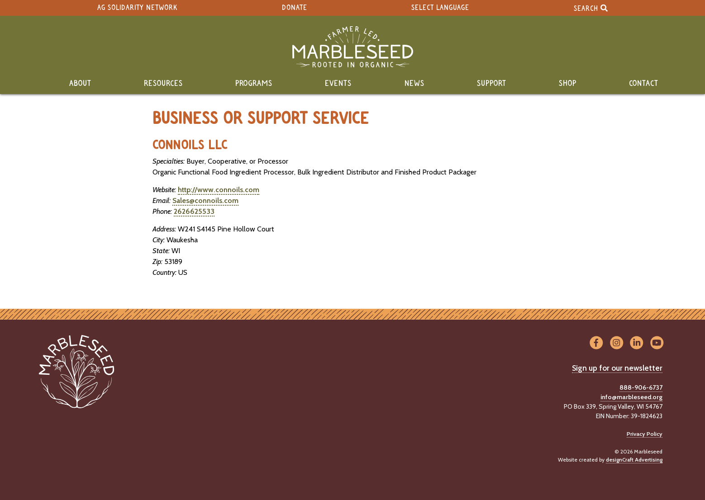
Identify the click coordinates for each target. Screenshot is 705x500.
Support (491, 84)
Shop (567, 84)
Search (591, 8)
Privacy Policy (644, 433)
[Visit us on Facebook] (596, 343)
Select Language (440, 8)
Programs (253, 84)
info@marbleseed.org (631, 397)
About (80, 84)
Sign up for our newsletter (617, 368)
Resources (163, 84)
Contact (643, 84)
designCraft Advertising (634, 459)
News (414, 84)
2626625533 (194, 211)
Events (338, 84)
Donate (294, 8)
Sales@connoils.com (205, 200)
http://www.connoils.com (218, 189)
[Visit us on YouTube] (657, 343)
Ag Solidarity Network (137, 8)
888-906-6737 (640, 387)
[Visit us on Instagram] (616, 343)
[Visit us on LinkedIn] (637, 343)
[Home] (352, 46)
